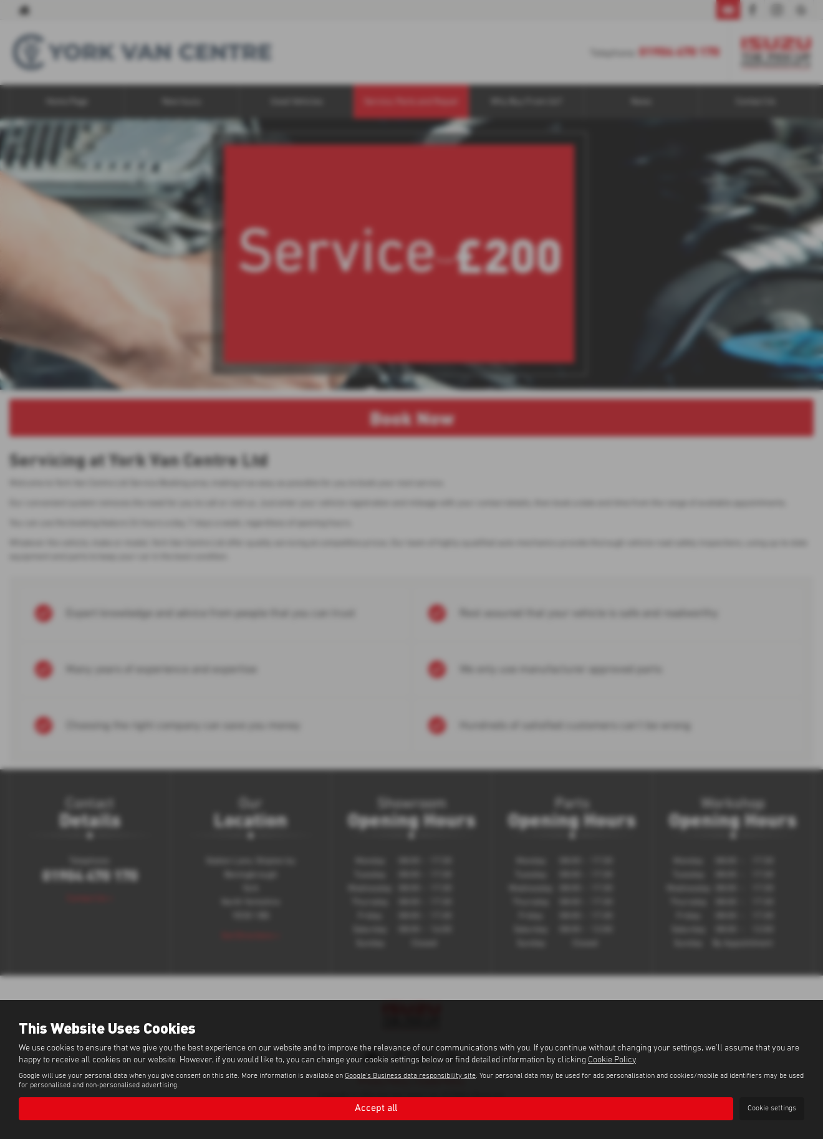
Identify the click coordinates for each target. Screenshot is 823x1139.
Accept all (376, 1108)
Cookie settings (772, 1108)
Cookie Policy (612, 1059)
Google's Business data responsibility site (410, 1076)
